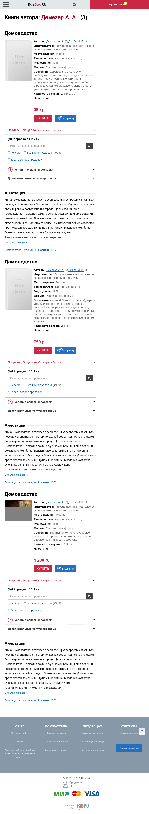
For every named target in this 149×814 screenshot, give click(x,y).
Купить (43, 118)
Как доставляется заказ (56, 750)
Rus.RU (37, 4)
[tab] (50, 130)
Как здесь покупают (56, 733)
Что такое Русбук (20, 733)
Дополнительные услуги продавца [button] (32, 178)
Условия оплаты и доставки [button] (34, 169)
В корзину (68, 118)
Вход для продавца (129, 748)
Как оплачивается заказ (56, 741)
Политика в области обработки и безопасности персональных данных (20, 753)
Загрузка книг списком (92, 750)
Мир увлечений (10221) (18, 242)
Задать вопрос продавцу (26, 159)
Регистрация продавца (92, 741)
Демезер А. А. (55, 41)
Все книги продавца (40, 152)
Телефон (16, 152)
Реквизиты (20, 741)
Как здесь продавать (92, 733)
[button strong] (50, 130)
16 (70, 786)
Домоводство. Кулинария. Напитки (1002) (31, 250)
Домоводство (21, 33)
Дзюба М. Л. (76, 41)
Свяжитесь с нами (129, 733)
